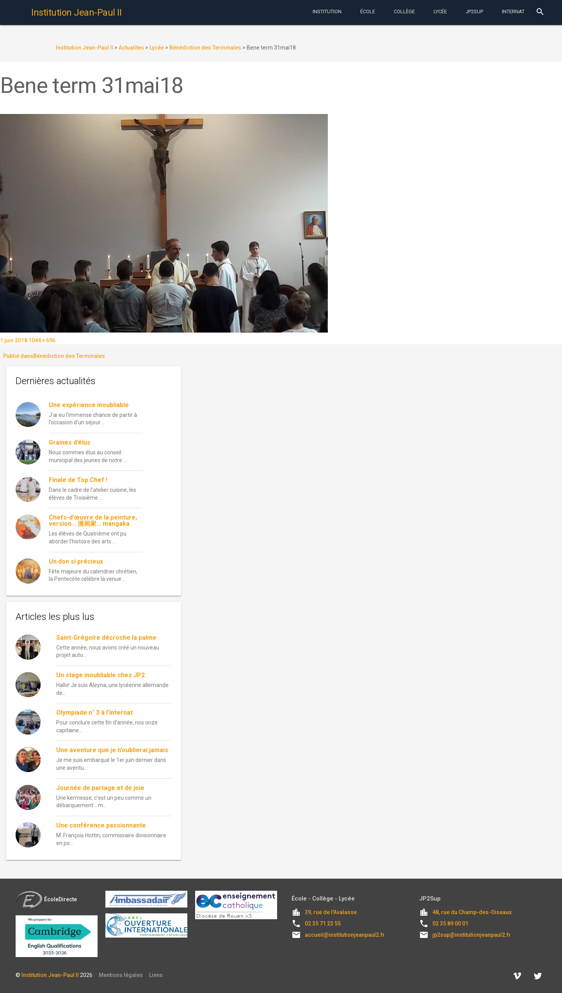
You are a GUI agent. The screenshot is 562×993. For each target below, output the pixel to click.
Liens (156, 975)
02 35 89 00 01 (450, 923)
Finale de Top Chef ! (78, 480)
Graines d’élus (70, 442)
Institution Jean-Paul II (50, 975)
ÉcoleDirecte (46, 899)
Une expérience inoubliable (89, 405)
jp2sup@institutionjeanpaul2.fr (471, 935)
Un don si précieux (76, 561)
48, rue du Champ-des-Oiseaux (472, 912)
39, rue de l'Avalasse (331, 912)
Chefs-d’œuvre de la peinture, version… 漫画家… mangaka (93, 520)
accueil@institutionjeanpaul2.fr (345, 935)
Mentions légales (121, 975)
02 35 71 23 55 (323, 923)
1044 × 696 (41, 340)
